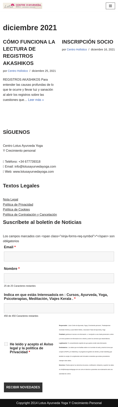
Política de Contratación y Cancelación (30, 214)
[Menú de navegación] (110, 6)
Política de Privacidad (18, 204)
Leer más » (36, 99)
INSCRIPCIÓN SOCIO (87, 42)
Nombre (12, 269)
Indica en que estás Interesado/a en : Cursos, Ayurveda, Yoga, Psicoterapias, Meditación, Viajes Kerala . (56, 297)
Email (10, 247)
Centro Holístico (18, 70)
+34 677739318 (29, 161)
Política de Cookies (16, 209)
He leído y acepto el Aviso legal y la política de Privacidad (31, 348)
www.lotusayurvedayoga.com (33, 171)
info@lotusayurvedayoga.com (35, 166)
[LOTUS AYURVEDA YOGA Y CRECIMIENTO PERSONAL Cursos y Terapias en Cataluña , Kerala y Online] (22, 6)
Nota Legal (10, 199)
